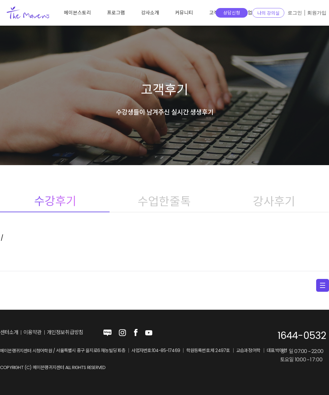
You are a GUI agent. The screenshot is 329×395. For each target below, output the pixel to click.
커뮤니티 (184, 12)
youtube (148, 333)
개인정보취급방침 (65, 332)
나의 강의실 (268, 13)
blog (107, 333)
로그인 (295, 12)
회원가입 (316, 12)
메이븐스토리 (77, 12)
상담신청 (231, 13)
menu (322, 285)
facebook (135, 333)
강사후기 (274, 201)
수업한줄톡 (164, 201)
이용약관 (32, 332)
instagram (122, 333)
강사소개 (150, 12)
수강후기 (55, 201)
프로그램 (116, 12)
